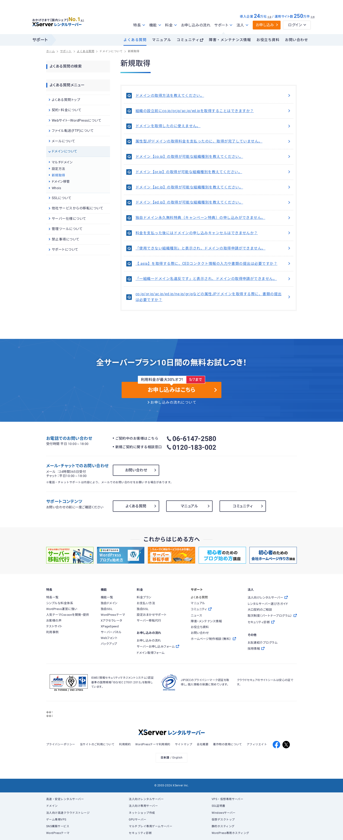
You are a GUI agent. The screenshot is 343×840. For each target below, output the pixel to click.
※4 (312, 17)
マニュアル (161, 40)
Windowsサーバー (224, 812)
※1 (84, 19)
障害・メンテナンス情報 (230, 40)
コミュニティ (188, 40)
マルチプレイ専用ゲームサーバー (150, 826)
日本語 (165, 757)
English (177, 757)
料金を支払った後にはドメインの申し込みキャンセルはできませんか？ (213, 233)
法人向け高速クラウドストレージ (68, 812)
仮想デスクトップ (223, 819)
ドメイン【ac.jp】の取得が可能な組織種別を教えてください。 (213, 187)
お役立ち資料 (267, 40)
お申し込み (265, 25)
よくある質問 (134, 40)
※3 (269, 17)
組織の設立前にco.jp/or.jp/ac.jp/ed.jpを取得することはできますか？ (213, 111)
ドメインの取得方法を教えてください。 (213, 96)
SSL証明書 (218, 806)
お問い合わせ (296, 40)
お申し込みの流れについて (173, 402)
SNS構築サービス (57, 826)
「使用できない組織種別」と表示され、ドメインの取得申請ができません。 (213, 248)
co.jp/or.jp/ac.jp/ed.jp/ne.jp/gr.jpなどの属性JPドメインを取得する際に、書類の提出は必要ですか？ (213, 297)
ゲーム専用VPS (56, 819)
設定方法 (58, 169)
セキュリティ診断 (140, 833)
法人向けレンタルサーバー (146, 799)
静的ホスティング (223, 826)
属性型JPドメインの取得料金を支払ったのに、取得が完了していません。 (213, 141)
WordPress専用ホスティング (230, 833)
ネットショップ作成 (142, 812)
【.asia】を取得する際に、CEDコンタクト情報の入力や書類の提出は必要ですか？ (213, 264)
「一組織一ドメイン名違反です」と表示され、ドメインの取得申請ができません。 (213, 279)
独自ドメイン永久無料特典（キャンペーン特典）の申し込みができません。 (213, 218)
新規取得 (58, 175)
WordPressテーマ (58, 833)
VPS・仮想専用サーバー (227, 799)
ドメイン (52, 806)
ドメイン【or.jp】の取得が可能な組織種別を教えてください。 (213, 172)
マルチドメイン (62, 162)
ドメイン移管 (61, 181)
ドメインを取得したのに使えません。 (213, 126)
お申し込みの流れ (196, 25)
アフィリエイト (257, 744)
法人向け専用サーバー (143, 806)
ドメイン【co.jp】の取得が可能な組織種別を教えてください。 (213, 157)
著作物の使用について (227, 744)
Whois (56, 188)
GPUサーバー (137, 819)
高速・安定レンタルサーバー (65, 799)
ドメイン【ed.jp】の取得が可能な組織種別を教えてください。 (213, 202)
